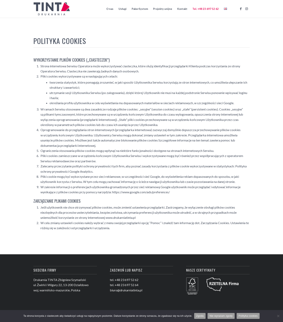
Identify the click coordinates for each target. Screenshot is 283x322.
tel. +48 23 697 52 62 (124, 280)
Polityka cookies (248, 315)
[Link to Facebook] (241, 9)
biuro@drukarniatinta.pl (126, 290)
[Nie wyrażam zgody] (278, 316)
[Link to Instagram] (247, 9)
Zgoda (200, 315)
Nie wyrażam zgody (221, 315)
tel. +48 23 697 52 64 (124, 285)
